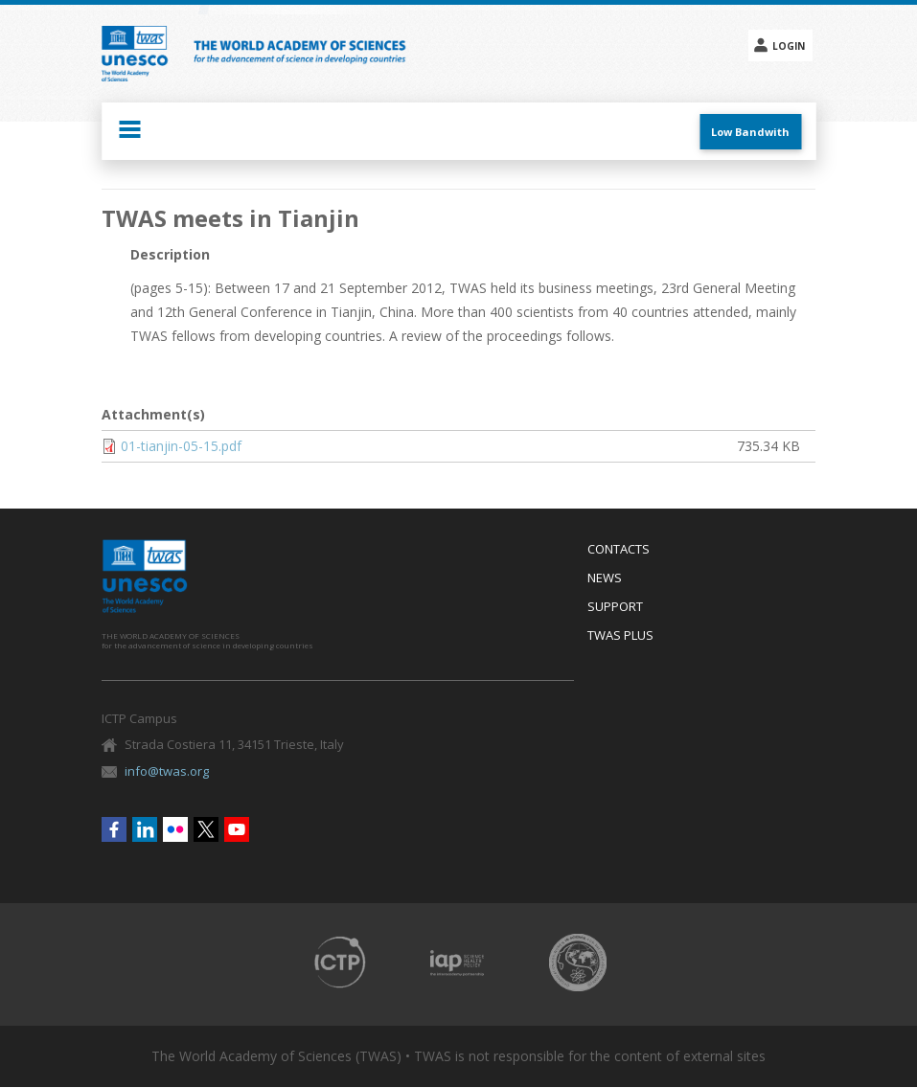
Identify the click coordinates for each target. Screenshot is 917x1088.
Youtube (236, 829)
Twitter (206, 829)
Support (615, 607)
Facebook (114, 829)
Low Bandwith (750, 132)
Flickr (175, 829)
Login (788, 46)
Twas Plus (620, 636)
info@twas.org (167, 771)
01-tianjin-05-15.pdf (181, 446)
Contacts (618, 549)
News (604, 578)
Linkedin (144, 829)
